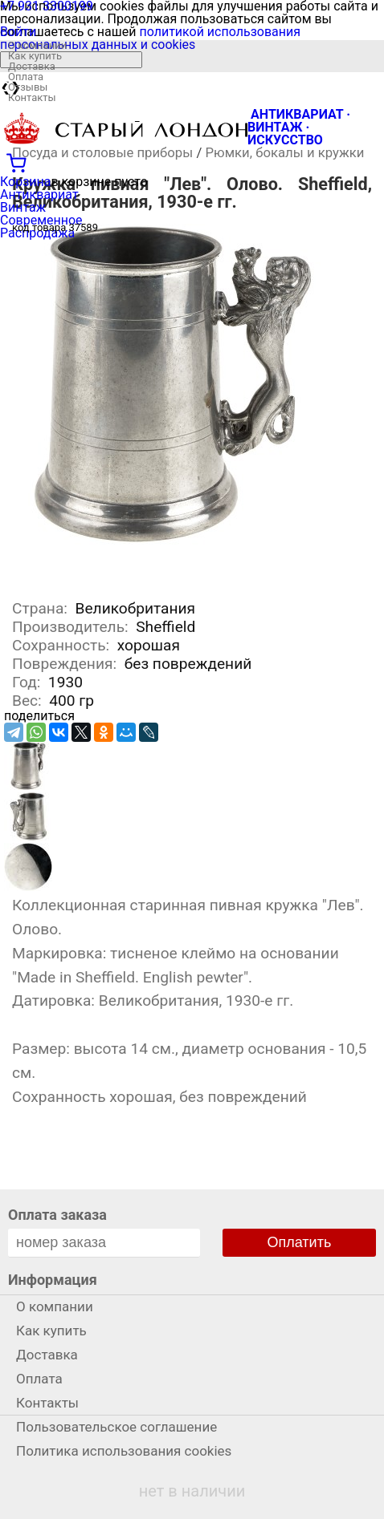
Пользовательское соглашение (116, 1427)
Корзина (25, 181)
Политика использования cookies (123, 1451)
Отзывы (27, 87)
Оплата (25, 77)
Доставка (31, 66)
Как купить (35, 56)
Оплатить (300, 1242)
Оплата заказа (57, 1214)
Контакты (32, 97)
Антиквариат (39, 194)
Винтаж (23, 207)
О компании (37, 45)
